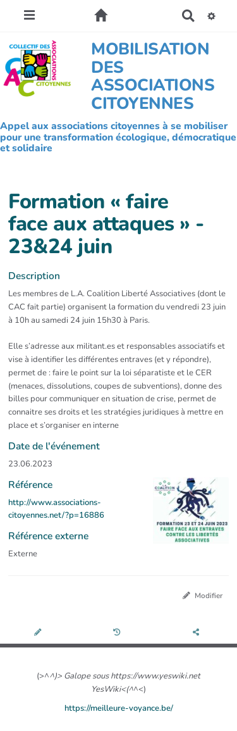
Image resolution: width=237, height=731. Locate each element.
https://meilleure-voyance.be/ (118, 708)
